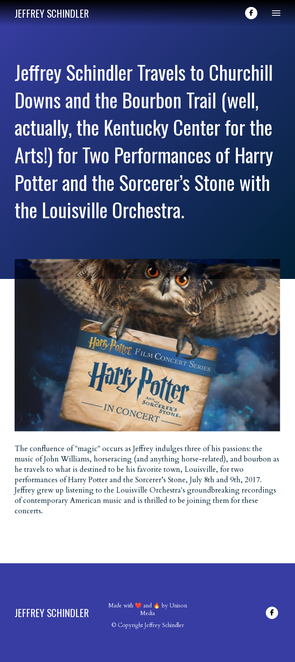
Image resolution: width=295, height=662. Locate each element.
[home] (52, 13)
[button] (273, 13)
